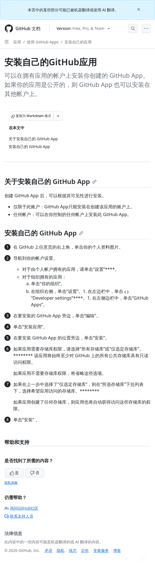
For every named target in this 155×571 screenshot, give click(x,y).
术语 (48, 550)
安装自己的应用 (78, 42)
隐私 (60, 550)
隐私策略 (11, 482)
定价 (85, 550)
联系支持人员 (18, 516)
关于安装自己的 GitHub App (50, 181)
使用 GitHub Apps (43, 42)
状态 (73, 550)
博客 (117, 550)
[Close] (139, 9)
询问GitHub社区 (21, 508)
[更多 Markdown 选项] (58, 115)
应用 (17, 42)
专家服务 (101, 550)
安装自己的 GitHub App (43, 232)
